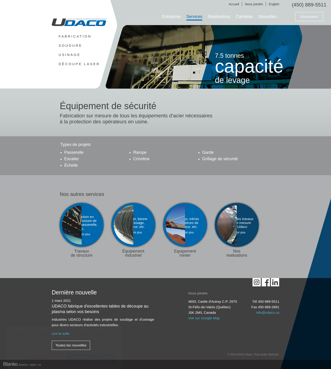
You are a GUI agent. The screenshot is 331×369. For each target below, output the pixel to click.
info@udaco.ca (267, 312)
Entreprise (171, 16)
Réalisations (219, 16)
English (274, 4)
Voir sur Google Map (204, 318)
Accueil (234, 4)
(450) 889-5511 (309, 5)
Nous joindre (254, 4)
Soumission (309, 16)
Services (194, 16)
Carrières (244, 16)
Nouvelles (267, 16)
